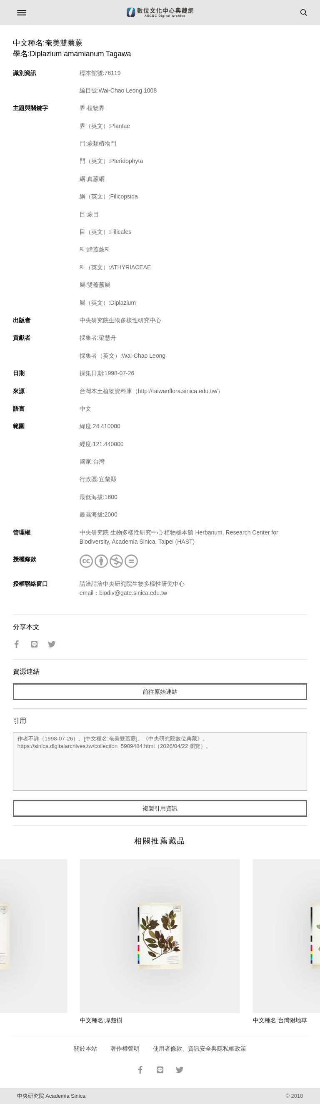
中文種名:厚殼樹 (101, 1020)
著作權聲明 (125, 1048)
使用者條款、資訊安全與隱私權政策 (199, 1048)
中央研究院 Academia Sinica (51, 1096)
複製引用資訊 (160, 808)
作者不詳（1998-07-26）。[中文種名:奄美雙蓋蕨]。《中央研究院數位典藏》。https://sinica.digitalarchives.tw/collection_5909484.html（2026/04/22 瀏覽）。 (160, 762)
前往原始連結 (160, 691)
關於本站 (85, 1048)
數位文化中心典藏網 (160, 13)
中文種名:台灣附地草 (280, 1020)
